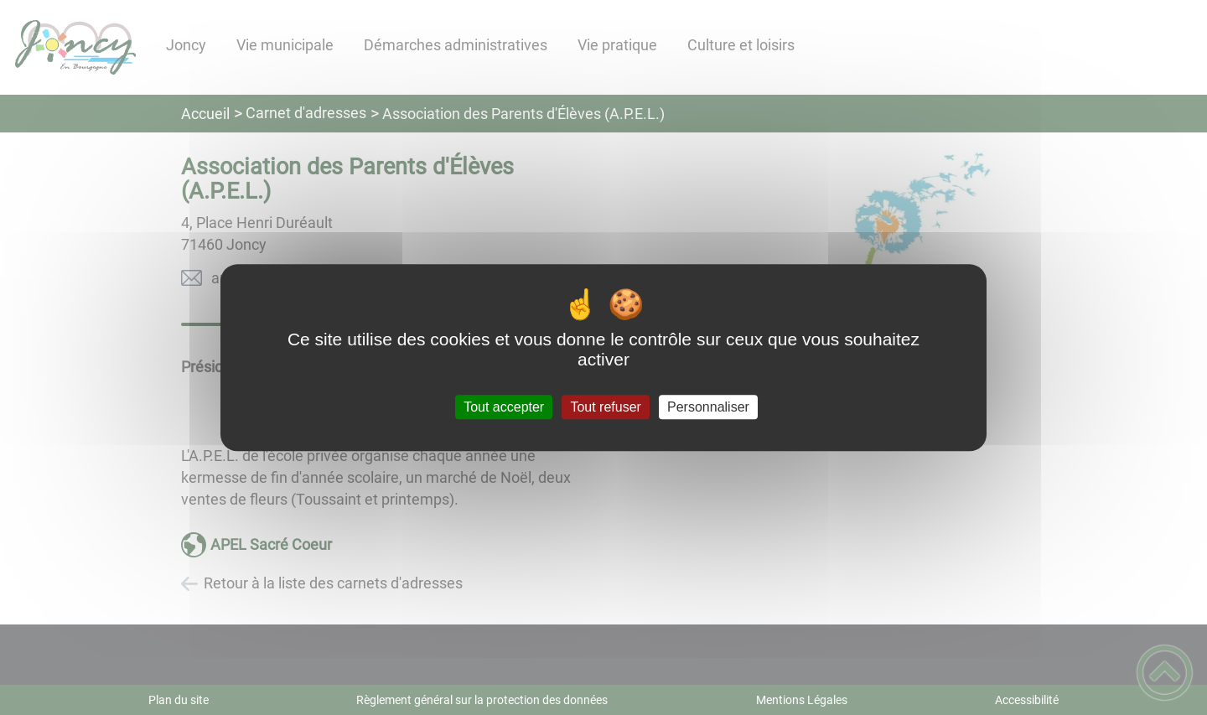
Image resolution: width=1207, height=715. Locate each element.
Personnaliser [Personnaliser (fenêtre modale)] (708, 407)
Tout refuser (605, 407)
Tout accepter (504, 407)
